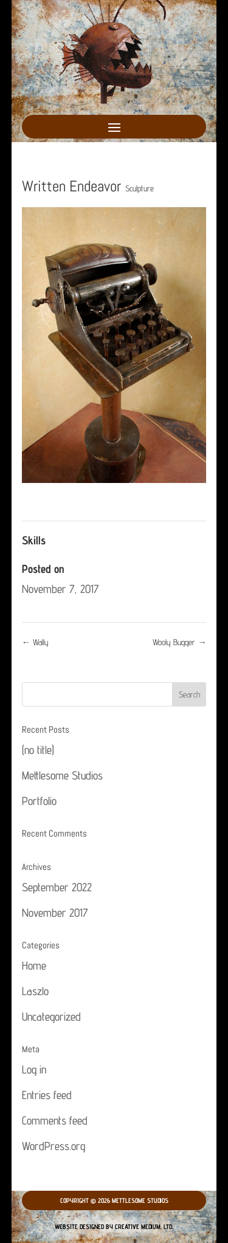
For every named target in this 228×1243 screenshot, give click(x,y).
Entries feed (47, 1094)
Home (34, 965)
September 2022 (57, 887)
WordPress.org (53, 1145)
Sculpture (139, 188)
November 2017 (55, 912)
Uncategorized (51, 1016)
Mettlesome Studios (62, 775)
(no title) (38, 749)
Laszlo (35, 991)
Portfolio (39, 800)
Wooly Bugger (179, 642)
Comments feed (55, 1120)
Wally (35, 642)
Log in (34, 1069)
